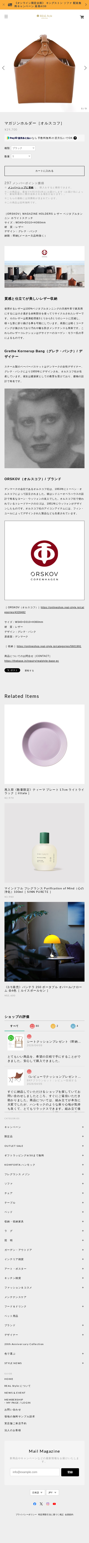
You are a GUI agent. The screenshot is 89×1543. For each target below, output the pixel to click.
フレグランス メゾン (17, 1174)
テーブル (10, 1202)
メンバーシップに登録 (21, 187)
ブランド (10, 1325)
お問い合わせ (12, 1409)
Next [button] (85, 68)
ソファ (15, 1183)
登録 (70, 1472)
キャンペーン (12, 1127)
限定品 (8, 1136)
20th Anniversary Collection (24, 1344)
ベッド (8, 1211)
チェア (10, 1193)
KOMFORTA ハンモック (19, 1164)
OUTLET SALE (13, 1145)
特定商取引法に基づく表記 (51, 1514)
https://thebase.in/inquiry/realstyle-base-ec (31, 661)
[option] (44, 68)
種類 (7, 148)
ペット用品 (11, 1315)
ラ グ (8, 1230)
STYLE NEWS (13, 1363)
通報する (29, 670)
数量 (7, 156)
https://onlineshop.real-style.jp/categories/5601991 (49, 646)
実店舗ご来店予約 (15, 1423)
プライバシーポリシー (26, 1514)
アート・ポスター (25, 1268)
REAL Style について (17, 1386)
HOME (8, 1379)
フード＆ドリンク (15, 1306)
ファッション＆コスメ (18, 1287)
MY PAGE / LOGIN (19, 1402)
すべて (14, 1026)
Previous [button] (4, 68)
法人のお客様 (12, 1430)
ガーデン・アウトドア (18, 1249)
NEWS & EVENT (15, 1392)
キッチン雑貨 (23, 1278)
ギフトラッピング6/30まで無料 (24, 1155)
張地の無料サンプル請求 (19, 1416)
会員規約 (69, 1514)
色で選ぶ (10, 1353)
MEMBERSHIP (13, 1399)
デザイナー (11, 1334)
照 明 (8, 1240)
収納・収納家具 (25, 1221)
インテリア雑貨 (23, 1259)
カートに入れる (44, 170)
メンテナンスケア (15, 1297)
